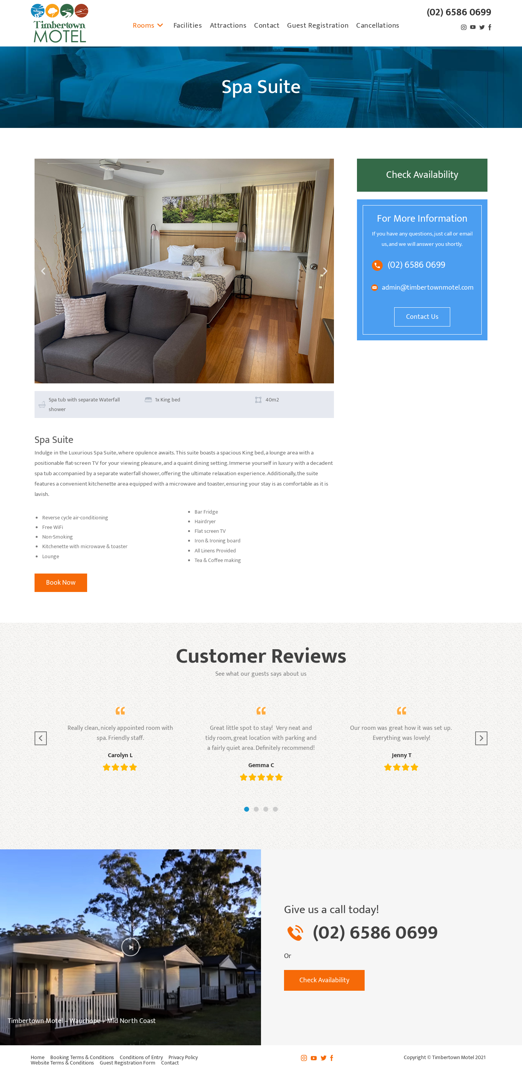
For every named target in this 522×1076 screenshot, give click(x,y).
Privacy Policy (183, 1057)
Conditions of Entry (141, 1057)
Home (38, 1057)
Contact (170, 1062)
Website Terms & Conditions (62, 1062)
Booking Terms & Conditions (82, 1057)
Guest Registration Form (127, 1062)
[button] (43, 271)
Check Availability (422, 175)
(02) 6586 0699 (459, 12)
